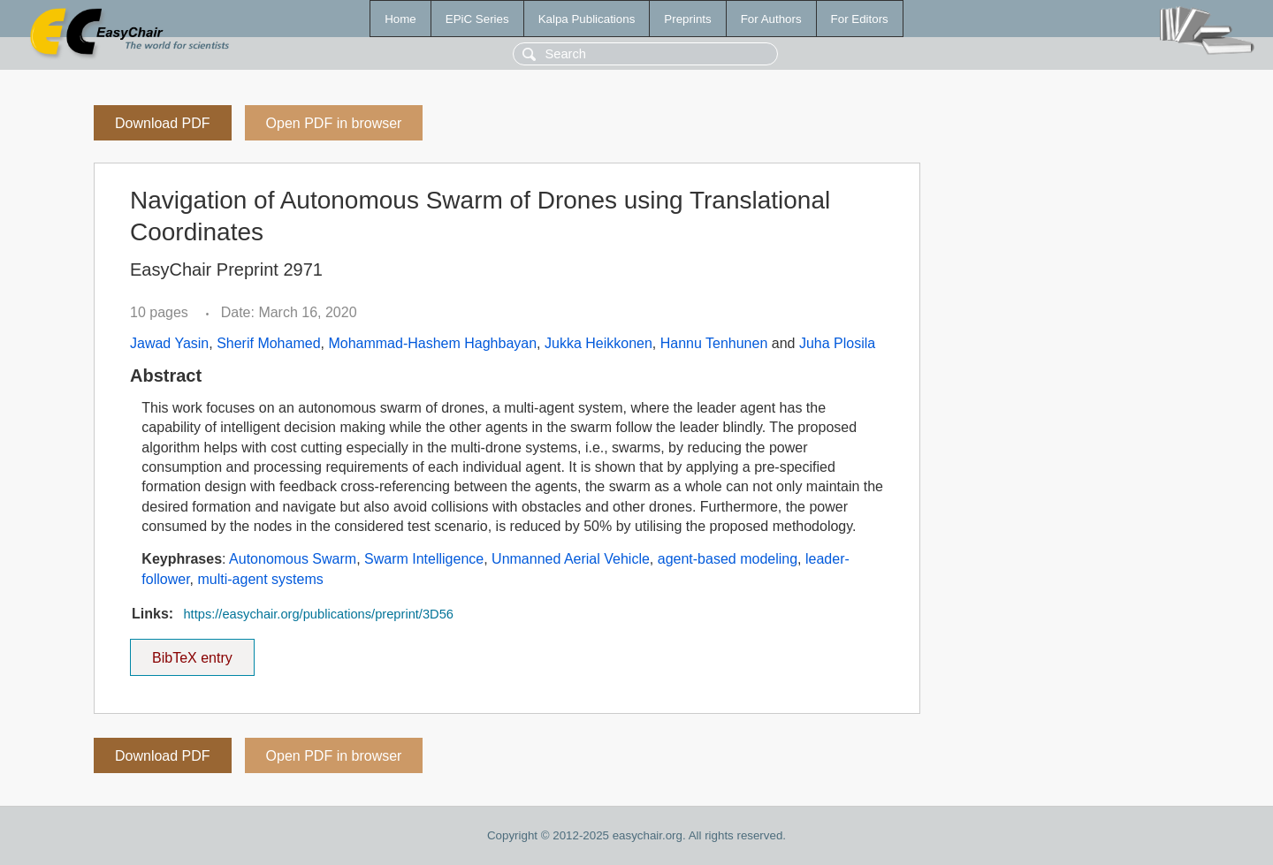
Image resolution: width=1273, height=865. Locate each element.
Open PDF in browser (334, 123)
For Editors (859, 19)
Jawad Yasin (169, 343)
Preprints (687, 19)
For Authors (771, 19)
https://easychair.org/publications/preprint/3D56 (318, 614)
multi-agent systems (260, 579)
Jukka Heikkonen (598, 343)
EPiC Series (477, 19)
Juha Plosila (837, 343)
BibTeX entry (192, 652)
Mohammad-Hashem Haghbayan (432, 343)
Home (400, 19)
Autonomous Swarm (292, 558)
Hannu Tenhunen (714, 343)
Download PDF (162, 123)
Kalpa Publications (587, 19)
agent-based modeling (727, 558)
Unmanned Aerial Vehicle (571, 558)
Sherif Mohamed (268, 343)
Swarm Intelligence (424, 558)
